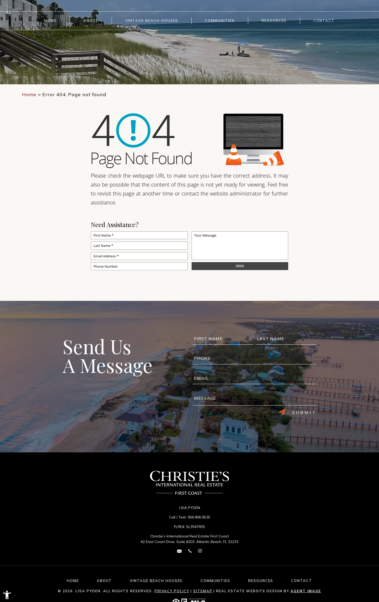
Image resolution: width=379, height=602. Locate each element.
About (91, 20)
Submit (297, 412)
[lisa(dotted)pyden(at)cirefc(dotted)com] (179, 551)
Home (50, 20)
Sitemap (202, 591)
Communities (220, 20)
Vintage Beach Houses (151, 20)
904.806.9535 (199, 517)
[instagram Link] (200, 551)
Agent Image (306, 591)
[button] (7, 595)
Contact (324, 20)
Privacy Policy (171, 591)
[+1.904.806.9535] (190, 551)
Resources (274, 20)
